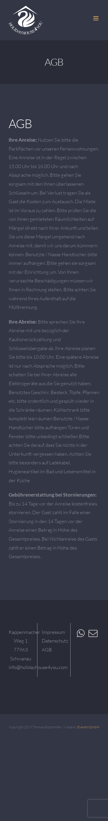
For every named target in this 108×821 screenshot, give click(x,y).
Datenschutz (55, 641)
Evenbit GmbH (88, 727)
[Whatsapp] (80, 633)
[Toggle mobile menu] (96, 18)
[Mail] (93, 633)
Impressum (53, 632)
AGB (47, 650)
